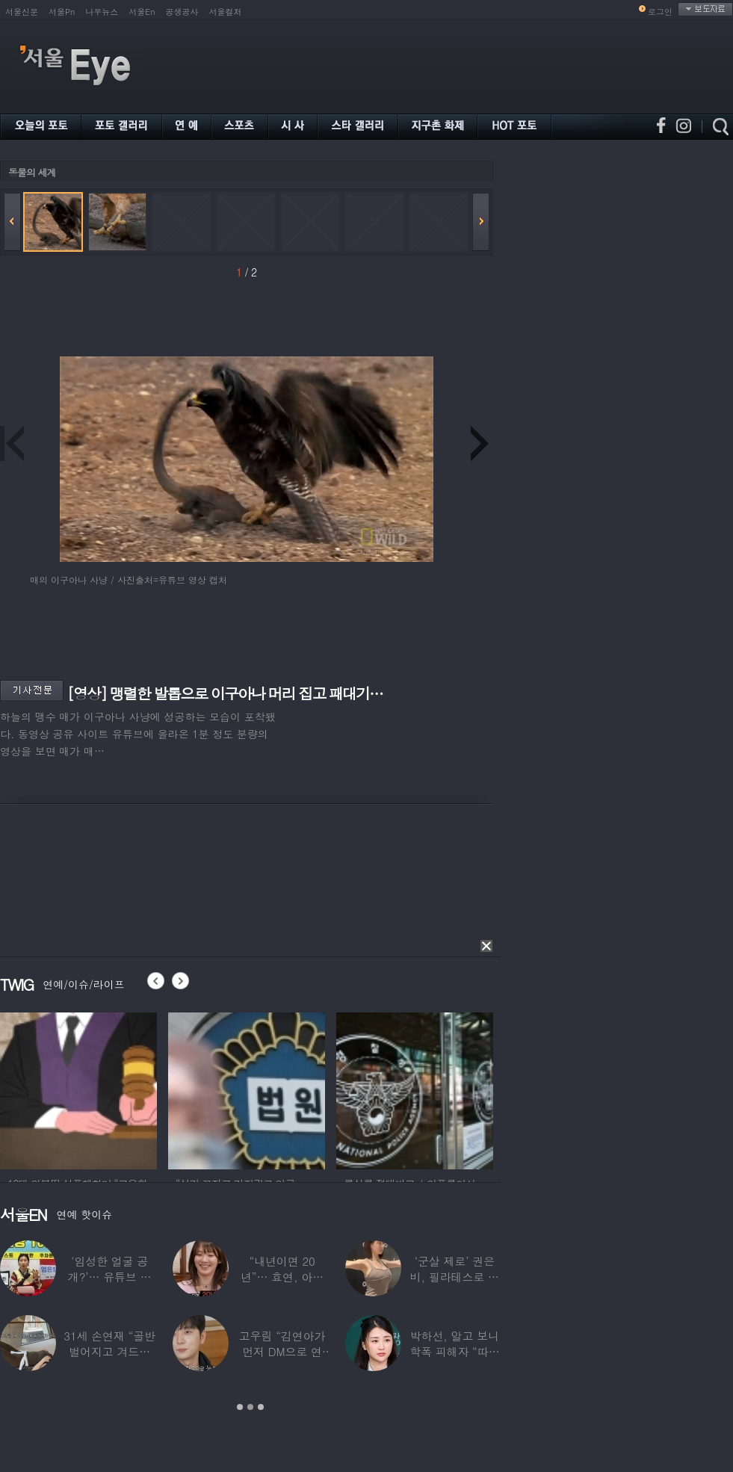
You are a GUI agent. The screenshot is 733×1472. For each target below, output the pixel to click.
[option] (84, 1088)
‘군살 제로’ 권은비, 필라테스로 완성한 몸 (454, 1276)
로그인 (660, 11)
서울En (142, 11)
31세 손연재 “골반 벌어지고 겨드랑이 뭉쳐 (109, 1351)
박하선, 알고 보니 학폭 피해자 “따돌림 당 (454, 1351)
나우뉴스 (101, 11)
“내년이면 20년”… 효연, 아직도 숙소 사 (282, 1276)
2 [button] (250, 1407)
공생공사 (182, 11)
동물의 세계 (31, 172)
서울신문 (21, 11)
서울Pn (62, 11)
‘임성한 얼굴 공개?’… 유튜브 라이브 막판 (110, 1276)
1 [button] (240, 1407)
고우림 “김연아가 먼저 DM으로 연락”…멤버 (282, 1351)
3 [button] (261, 1407)
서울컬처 (225, 11)
